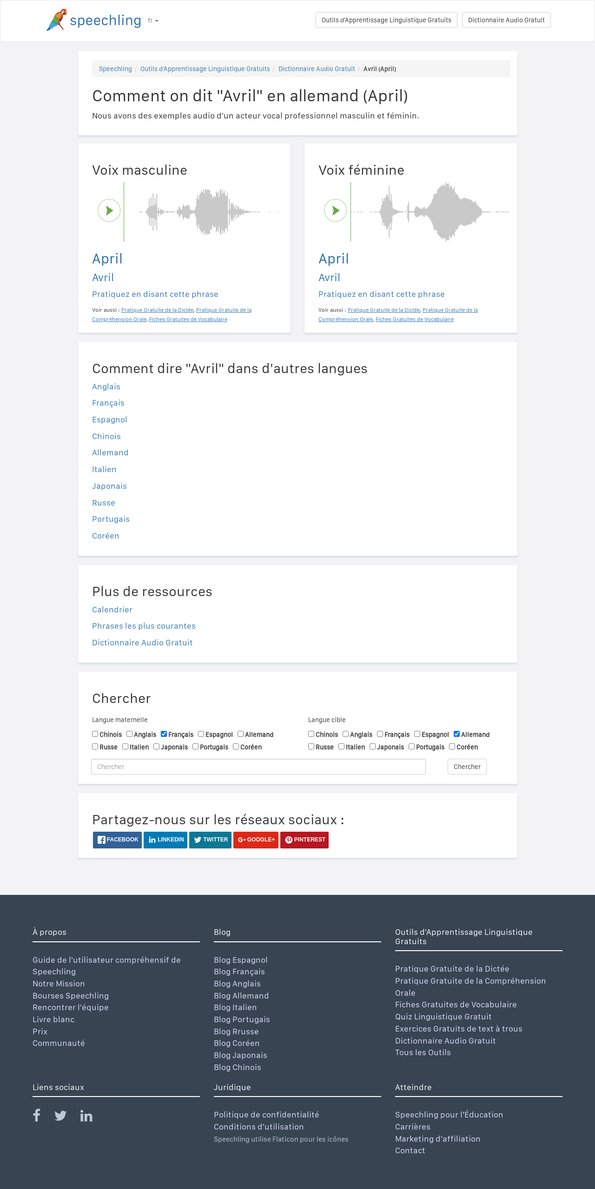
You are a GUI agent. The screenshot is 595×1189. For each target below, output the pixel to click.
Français (108, 402)
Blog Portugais (242, 1019)
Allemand (110, 452)
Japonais (109, 486)
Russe (103, 502)
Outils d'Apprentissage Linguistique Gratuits (386, 20)
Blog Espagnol (241, 960)
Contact (410, 1150)
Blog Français (239, 971)
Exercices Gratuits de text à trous (458, 1028)
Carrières (412, 1126)
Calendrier (112, 609)
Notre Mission (59, 983)
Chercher (467, 766)
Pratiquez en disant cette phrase (155, 294)
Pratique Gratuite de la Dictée (452, 968)
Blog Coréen (237, 1043)
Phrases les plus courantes (144, 626)
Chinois (106, 436)
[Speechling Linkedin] (92, 1118)
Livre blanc (53, 1019)
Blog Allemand (241, 995)
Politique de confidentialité (266, 1114)
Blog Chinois (237, 1067)
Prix (40, 1031)
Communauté (59, 1043)
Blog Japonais (240, 1055)
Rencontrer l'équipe (71, 1007)
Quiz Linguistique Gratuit (443, 1016)
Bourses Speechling (71, 995)
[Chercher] (258, 767)
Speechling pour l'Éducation (449, 1114)
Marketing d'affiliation (438, 1138)
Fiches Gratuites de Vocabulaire (456, 1004)
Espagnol (109, 419)
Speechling (115, 68)
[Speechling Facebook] (42, 1118)
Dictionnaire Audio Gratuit (506, 20)
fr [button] (153, 20)
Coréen (105, 535)
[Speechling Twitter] (66, 1118)
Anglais (106, 386)
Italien (104, 469)
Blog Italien (235, 1007)
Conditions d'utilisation (259, 1126)
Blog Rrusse (236, 1031)
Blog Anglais (237, 983)
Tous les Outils (423, 1052)
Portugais (111, 519)
